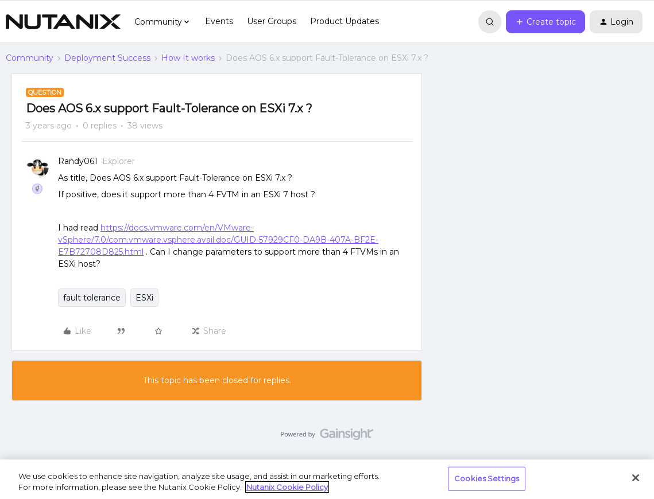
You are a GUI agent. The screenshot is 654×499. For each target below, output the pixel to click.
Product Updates (344, 21)
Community (29, 58)
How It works (188, 58)
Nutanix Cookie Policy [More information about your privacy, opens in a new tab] (287, 487)
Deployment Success (107, 58)
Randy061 (78, 161)
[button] (545, 21)
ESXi (144, 298)
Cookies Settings (486, 478)
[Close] (635, 477)
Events (219, 21)
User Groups (271, 21)
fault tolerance (92, 298)
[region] (327, 479)
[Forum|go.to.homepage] (63, 21)
